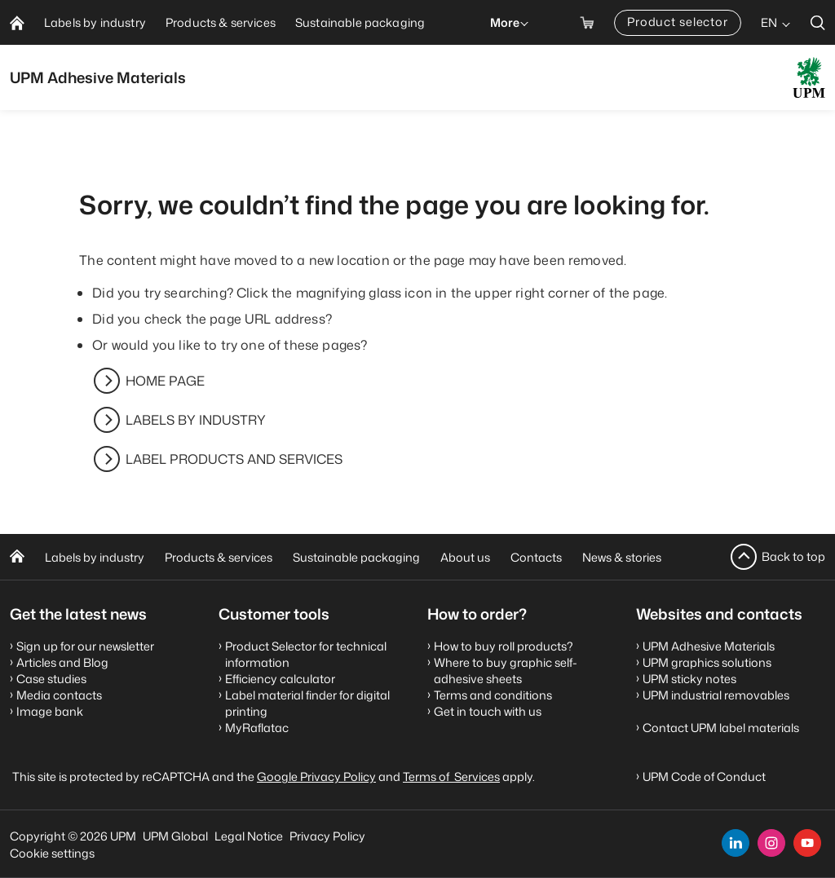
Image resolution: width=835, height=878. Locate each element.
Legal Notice (248, 836)
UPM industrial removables (716, 695)
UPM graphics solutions (707, 662)
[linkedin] (735, 843)
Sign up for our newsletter (85, 646)
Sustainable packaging (356, 557)
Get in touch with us (487, 711)
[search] (818, 22)
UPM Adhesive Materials (709, 646)
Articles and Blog (62, 662)
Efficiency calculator (280, 678)
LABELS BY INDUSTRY (196, 420)
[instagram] (771, 843)
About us (465, 557)
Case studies (51, 678)
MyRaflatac (257, 727)
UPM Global (175, 836)
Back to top (793, 556)
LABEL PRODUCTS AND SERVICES (234, 459)
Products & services (218, 557)
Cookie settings (52, 853)
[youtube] (807, 843)
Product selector (677, 21)
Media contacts (59, 695)
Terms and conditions (493, 695)
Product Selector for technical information (306, 654)
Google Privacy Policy (316, 776)
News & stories (621, 557)
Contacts (536, 557)
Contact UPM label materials (721, 727)
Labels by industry (94, 557)
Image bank (49, 711)
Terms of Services (451, 776)
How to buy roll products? (503, 646)
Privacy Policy (327, 836)
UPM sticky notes (689, 678)
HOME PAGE (165, 381)
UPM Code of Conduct (704, 776)
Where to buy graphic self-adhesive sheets (505, 670)
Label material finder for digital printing (307, 703)
